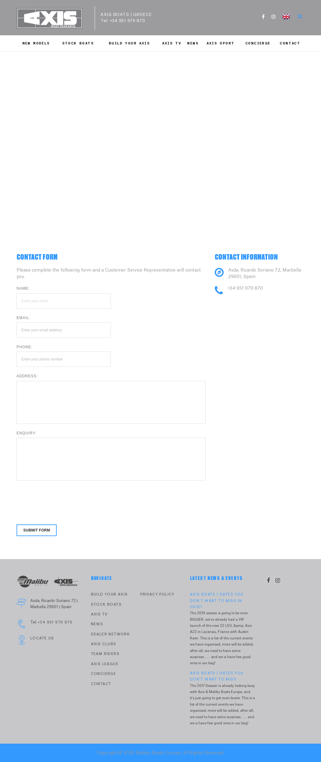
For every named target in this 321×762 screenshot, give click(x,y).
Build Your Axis (129, 43)
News (192, 43)
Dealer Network (110, 634)
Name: (23, 288)
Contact (290, 43)
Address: (27, 376)
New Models (36, 43)
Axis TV (171, 43)
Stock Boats (78, 43)
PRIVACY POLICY (157, 594)
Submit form (36, 530)
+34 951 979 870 (127, 21)
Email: (23, 318)
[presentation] (63, 499)
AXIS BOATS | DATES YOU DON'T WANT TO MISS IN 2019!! (217, 601)
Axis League (105, 664)
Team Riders (105, 654)
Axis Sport (220, 43)
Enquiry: (26, 433)
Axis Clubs (103, 644)
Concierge (257, 43)
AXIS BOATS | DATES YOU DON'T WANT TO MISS (217, 676)
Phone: (24, 347)
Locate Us (42, 638)
